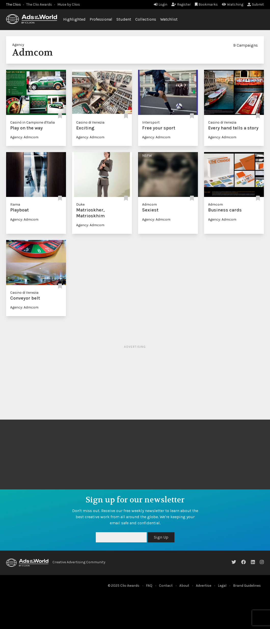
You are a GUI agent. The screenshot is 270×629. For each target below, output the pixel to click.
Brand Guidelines (247, 585)
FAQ (149, 585)
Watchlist (169, 19)
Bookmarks (206, 4)
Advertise (203, 585)
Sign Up (161, 537)
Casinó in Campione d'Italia (32, 122)
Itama (15, 204)
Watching (232, 4)
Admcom (149, 204)
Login (160, 4)
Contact (166, 585)
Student (123, 19)
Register (181, 4)
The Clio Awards (39, 4)
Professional (101, 19)
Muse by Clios (68, 4)
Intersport (151, 122)
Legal (222, 585)
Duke (80, 204)
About (184, 585)
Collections (145, 19)
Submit (255, 4)
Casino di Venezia (90, 122)
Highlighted (74, 19)
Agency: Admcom (24, 137)
